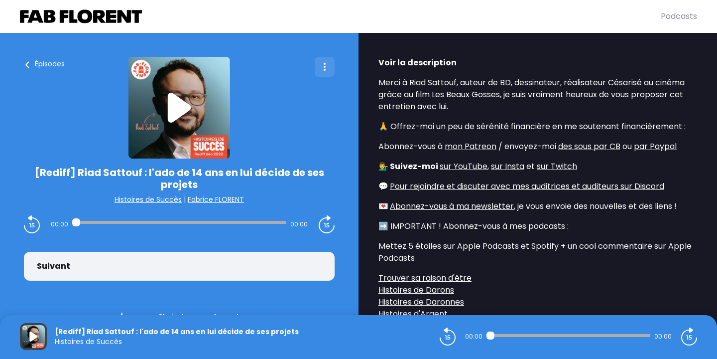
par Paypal (655, 146)
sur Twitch (557, 166)
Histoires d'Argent (413, 314)
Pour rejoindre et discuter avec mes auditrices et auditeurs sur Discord (527, 186)
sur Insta (507, 166)
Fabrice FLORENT (216, 199)
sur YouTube (463, 166)
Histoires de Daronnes (421, 302)
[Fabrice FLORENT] (340, 16)
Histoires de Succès (148, 199)
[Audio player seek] (179, 222)
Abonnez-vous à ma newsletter (452, 206)
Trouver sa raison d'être (425, 278)
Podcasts (679, 16)
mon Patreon (470, 146)
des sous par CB (589, 146)
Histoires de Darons (416, 290)
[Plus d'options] (325, 67)
